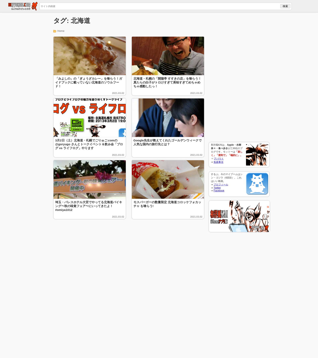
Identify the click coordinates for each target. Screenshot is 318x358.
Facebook (219, 190)
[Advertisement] (239, 77)
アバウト (219, 158)
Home (60, 30)
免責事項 (218, 162)
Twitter (217, 187)
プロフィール (221, 184)
